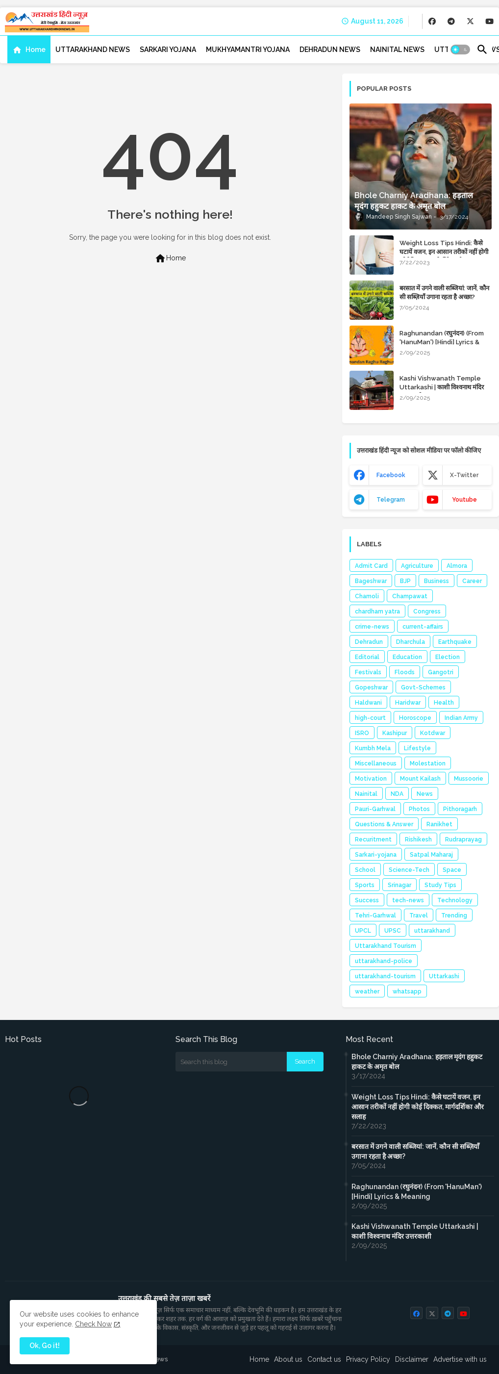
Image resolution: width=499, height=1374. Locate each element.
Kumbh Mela (373, 748)
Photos (419, 809)
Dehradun (369, 641)
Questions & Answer (384, 824)
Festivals (368, 672)
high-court (370, 717)
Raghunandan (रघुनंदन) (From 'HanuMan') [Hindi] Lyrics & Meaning (441, 342)
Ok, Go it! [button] (44, 1345)
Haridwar (408, 702)
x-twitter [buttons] (464, 475)
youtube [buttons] (464, 499)
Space (452, 869)
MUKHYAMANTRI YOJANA (248, 49)
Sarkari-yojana (376, 854)
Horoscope (415, 717)
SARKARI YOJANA (168, 49)
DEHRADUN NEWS (329, 49)
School (365, 869)
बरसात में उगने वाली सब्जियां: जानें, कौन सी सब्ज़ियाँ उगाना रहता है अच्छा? (444, 292)
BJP (405, 581)
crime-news (372, 626)
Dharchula (410, 641)
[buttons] (432, 21)
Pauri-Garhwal (375, 809)
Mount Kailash (420, 778)
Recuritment (373, 839)
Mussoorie (468, 778)
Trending (454, 915)
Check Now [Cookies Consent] (93, 1324)
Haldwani (368, 702)
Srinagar (399, 885)
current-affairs (422, 626)
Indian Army (461, 717)
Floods (405, 672)
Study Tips (440, 885)
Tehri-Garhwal (375, 915)
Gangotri (440, 672)
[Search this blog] (231, 1061)
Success (367, 900)
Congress (427, 611)
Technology (455, 900)
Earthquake (455, 641)
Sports (364, 885)
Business (436, 581)
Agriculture (417, 565)
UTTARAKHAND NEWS (92, 49)
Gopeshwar (371, 687)
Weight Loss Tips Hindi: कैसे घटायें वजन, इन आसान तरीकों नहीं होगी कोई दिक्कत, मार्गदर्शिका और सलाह (443, 251)
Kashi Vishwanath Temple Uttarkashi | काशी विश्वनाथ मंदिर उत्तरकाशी (441, 387)
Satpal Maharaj (431, 854)
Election (447, 657)
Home (35, 49)
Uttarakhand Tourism (385, 945)
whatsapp (407, 991)
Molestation (428, 763)
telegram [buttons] (390, 499)
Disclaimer (411, 1359)
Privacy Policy (368, 1359)
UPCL (363, 930)
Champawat (409, 596)
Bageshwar (371, 581)
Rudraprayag (463, 839)
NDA (397, 793)
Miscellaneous (376, 763)
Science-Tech (409, 869)
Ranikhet (439, 824)
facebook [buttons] (390, 475)
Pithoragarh (460, 809)
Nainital (366, 793)
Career (472, 581)
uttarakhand (432, 930)
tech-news (408, 900)
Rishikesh (418, 839)
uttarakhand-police (383, 961)
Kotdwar (432, 733)
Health (444, 702)
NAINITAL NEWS (397, 49)
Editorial (367, 657)
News (425, 793)
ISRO (362, 733)
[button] (460, 49)
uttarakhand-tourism (385, 976)
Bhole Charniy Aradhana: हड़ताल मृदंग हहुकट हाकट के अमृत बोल (416, 1061)
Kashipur (394, 733)
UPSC (392, 930)
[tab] (28, 49)
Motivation (371, 778)
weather (367, 991)
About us (288, 1359)
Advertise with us (460, 1359)
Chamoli (367, 596)
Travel (418, 915)
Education (407, 657)
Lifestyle (417, 748)
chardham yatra (377, 611)
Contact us (324, 1359)
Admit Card (371, 565)
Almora (457, 565)
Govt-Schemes (423, 687)
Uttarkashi (444, 976)
